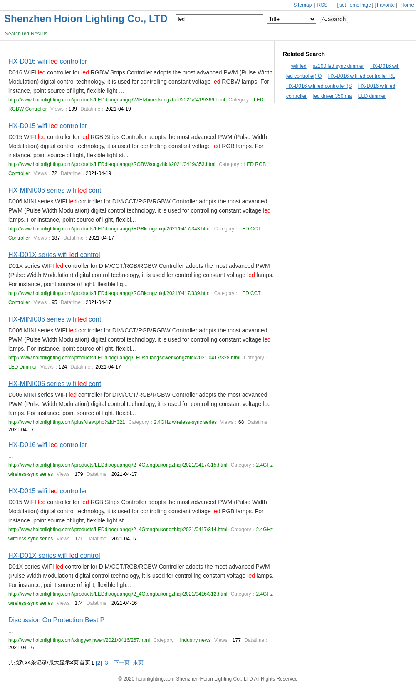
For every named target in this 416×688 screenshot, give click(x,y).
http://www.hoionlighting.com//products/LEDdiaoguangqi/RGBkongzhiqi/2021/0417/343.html (109, 229)
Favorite (386, 5)
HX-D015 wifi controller (47, 125)
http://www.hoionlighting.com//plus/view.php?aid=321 (66, 422)
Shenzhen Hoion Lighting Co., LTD (86, 18)
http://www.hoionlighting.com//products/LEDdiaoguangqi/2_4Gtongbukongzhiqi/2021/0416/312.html (117, 594)
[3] (107, 663)
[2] (99, 663)
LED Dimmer (22, 367)
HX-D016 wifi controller (47, 61)
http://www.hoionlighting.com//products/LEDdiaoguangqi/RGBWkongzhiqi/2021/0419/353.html (111, 164)
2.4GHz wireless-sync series (185, 422)
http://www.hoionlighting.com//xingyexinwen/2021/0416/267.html (79, 640)
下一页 (122, 662)
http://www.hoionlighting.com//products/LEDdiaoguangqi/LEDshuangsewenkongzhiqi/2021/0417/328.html (124, 358)
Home (407, 5)
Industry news (194, 640)
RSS (323, 5)
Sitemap (302, 5)
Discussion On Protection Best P (56, 620)
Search (334, 19)
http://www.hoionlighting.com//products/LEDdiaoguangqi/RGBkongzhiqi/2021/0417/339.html (109, 293)
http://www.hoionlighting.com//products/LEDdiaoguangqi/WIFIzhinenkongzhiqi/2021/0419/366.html (116, 100)
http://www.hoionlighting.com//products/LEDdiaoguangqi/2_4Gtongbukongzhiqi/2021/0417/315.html (117, 465)
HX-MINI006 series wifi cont (54, 190)
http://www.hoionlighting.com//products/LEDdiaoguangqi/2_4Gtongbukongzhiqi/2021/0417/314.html (117, 529)
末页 (138, 662)
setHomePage (355, 5)
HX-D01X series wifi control (54, 254)
